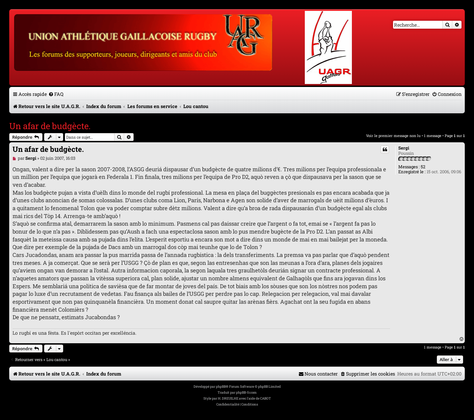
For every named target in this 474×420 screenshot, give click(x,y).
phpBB (221, 386)
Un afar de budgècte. (50, 125)
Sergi (403, 148)
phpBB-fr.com (246, 392)
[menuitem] (56, 94)
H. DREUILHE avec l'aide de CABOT (244, 398)
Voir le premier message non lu (393, 135)
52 (423, 167)
